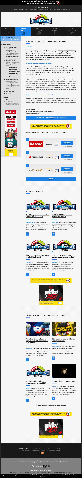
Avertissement (35, 450)
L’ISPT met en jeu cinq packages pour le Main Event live (37, 256)
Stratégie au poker (14, 73)
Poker (51, 179)
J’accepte (42, 476)
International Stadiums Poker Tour (67, 50)
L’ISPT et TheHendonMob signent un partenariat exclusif (63, 256)
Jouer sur (67, 143)
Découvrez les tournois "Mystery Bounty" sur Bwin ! (64, 340)
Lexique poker (12, 77)
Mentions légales (26, 450)
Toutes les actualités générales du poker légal (51, 118)
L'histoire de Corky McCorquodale (64, 381)
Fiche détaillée (67, 146)
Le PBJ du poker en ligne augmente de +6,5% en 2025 (36, 382)
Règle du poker (13, 69)
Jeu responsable (50, 450)
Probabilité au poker (14, 71)
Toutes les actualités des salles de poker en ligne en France (51, 405)
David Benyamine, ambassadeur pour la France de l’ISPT (37, 216)
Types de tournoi (13, 75)
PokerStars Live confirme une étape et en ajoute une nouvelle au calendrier (37, 341)
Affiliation (43, 450)
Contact (58, 450)
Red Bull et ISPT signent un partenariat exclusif (62, 216)
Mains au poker (13, 67)
